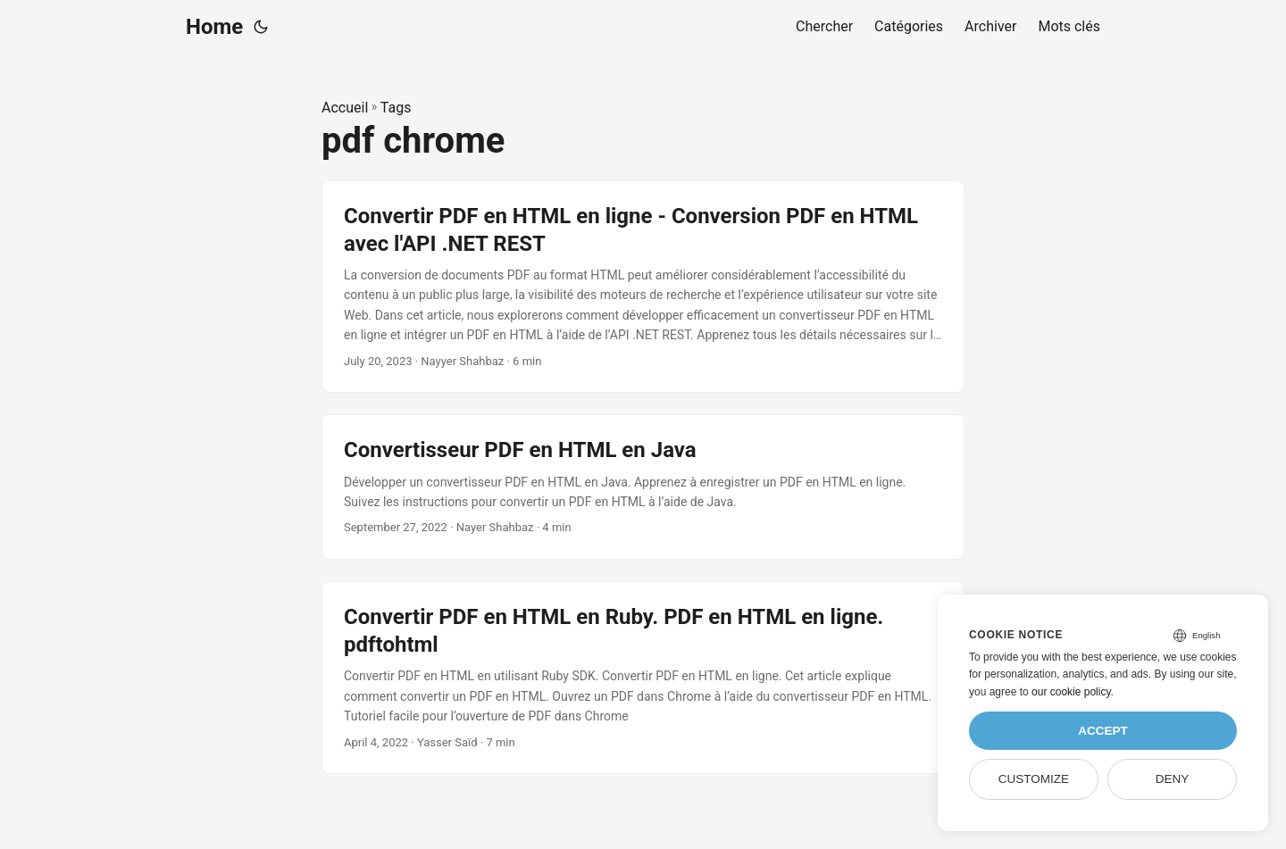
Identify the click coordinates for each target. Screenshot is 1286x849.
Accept (1103, 730)
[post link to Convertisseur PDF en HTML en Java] (643, 487)
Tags (396, 107)
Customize (1033, 779)
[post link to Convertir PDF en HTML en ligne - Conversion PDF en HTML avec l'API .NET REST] (643, 287)
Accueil (345, 107)
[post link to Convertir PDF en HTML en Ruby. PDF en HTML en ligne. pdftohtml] (643, 677)
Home (214, 26)
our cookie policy (1071, 692)
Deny (1173, 779)
